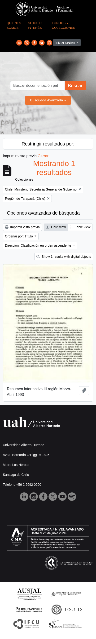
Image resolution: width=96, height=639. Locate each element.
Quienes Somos (14, 25)
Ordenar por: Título (19, 236)
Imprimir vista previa (22, 227)
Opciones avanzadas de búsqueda (43, 213)
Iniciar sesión (65, 42)
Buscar (75, 85)
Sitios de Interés (36, 25)
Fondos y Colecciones (63, 25)
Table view (80, 227)
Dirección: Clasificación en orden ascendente (38, 245)
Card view (56, 227)
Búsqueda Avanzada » (48, 100)
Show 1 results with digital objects (63, 256)
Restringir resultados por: (48, 143)
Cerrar (43, 156)
